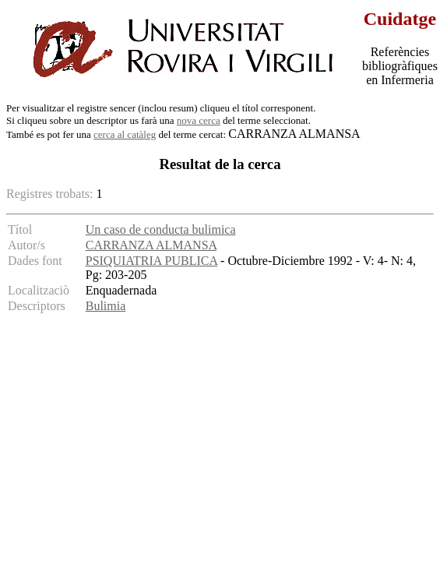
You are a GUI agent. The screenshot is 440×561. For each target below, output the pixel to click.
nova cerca (198, 120)
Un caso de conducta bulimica (161, 229)
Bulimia (106, 305)
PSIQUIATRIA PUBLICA (151, 260)
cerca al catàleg (124, 134)
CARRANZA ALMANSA (151, 245)
